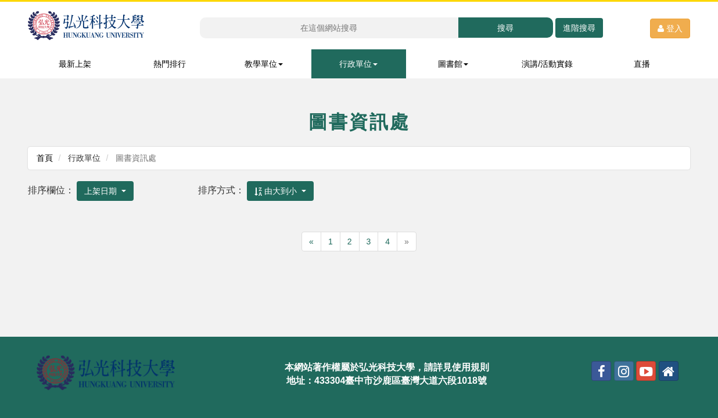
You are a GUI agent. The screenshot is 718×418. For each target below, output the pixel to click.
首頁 (45, 158)
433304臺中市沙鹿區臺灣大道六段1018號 (400, 380)
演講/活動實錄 (547, 64)
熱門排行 (169, 64)
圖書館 (453, 64)
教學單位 (264, 64)
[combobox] (105, 191)
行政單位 (358, 64)
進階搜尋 (579, 28)
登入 (670, 28)
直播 (642, 64)
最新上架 (75, 64)
